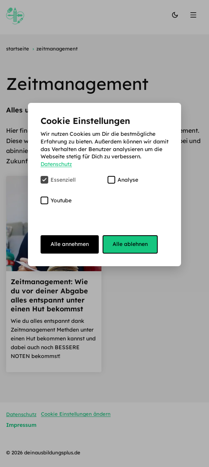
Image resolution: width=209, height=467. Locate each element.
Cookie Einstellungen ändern (76, 414)
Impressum (21, 424)
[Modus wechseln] (175, 15)
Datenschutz (21, 414)
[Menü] (194, 15)
